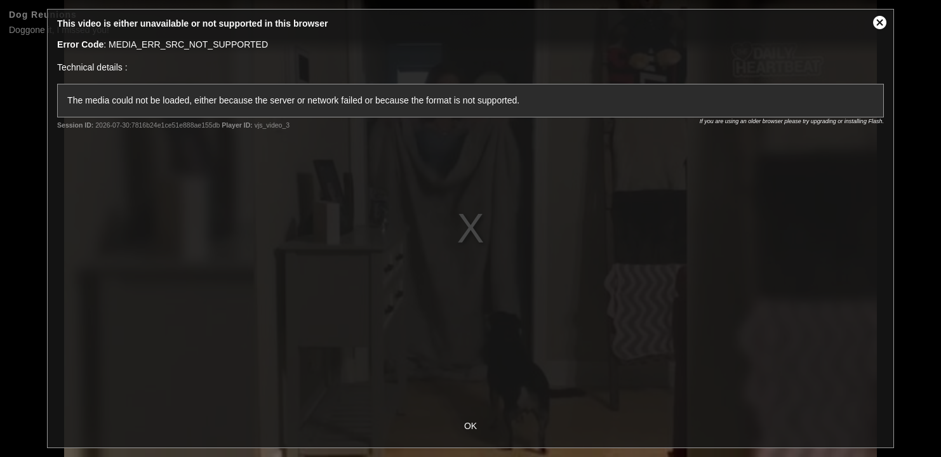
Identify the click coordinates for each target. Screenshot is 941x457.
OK (470, 426)
